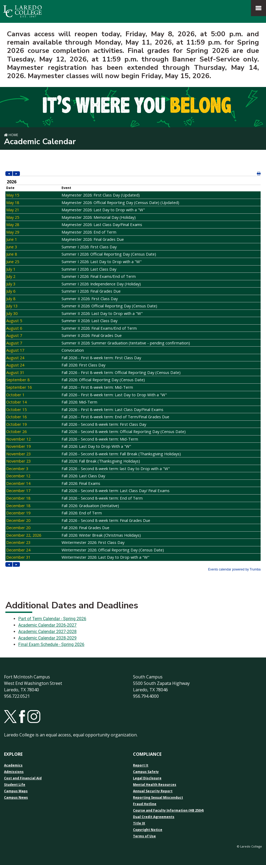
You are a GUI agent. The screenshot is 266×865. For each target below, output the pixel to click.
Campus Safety (146, 771)
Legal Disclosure (147, 778)
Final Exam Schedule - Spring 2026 (51, 644)
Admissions (14, 771)
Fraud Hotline (144, 804)
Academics (13, 765)
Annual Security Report (152, 791)
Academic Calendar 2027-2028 (47, 631)
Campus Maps (16, 791)
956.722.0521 (17, 696)
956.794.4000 (146, 696)
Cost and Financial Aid (23, 778)
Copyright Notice (147, 829)
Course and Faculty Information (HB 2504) (168, 810)
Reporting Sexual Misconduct (158, 797)
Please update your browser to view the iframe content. (133, 371)
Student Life (14, 784)
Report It (140, 765)
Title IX (139, 823)
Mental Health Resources (154, 784)
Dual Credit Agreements (153, 817)
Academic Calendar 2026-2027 (47, 625)
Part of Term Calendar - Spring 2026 (52, 618)
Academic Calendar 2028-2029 (47, 638)
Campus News (16, 797)
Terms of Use (144, 836)
